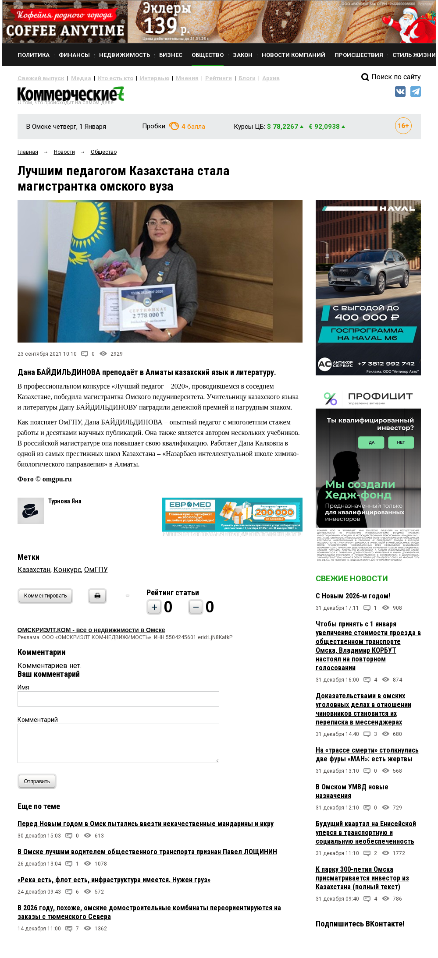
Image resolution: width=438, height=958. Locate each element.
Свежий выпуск (37, 78)
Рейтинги (192, 78)
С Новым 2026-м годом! (353, 599)
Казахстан (34, 573)
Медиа (72, 78)
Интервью (136, 78)
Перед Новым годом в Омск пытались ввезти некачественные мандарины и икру (146, 827)
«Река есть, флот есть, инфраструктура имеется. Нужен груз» (114, 883)
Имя (23, 690)
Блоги (217, 78)
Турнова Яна (65, 504)
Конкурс (67, 573)
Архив (238, 78)
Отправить (39, 784)
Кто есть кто (102, 78)
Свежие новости (352, 582)
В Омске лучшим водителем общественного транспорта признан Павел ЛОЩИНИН (147, 855)
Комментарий (38, 723)
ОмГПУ (96, 573)
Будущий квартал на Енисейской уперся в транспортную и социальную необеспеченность (366, 836)
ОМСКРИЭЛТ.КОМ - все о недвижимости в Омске (91, 633)
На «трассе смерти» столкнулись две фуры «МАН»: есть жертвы (367, 758)
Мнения (164, 78)
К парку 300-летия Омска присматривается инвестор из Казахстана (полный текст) (362, 881)
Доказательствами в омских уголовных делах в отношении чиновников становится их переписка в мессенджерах (363, 712)
